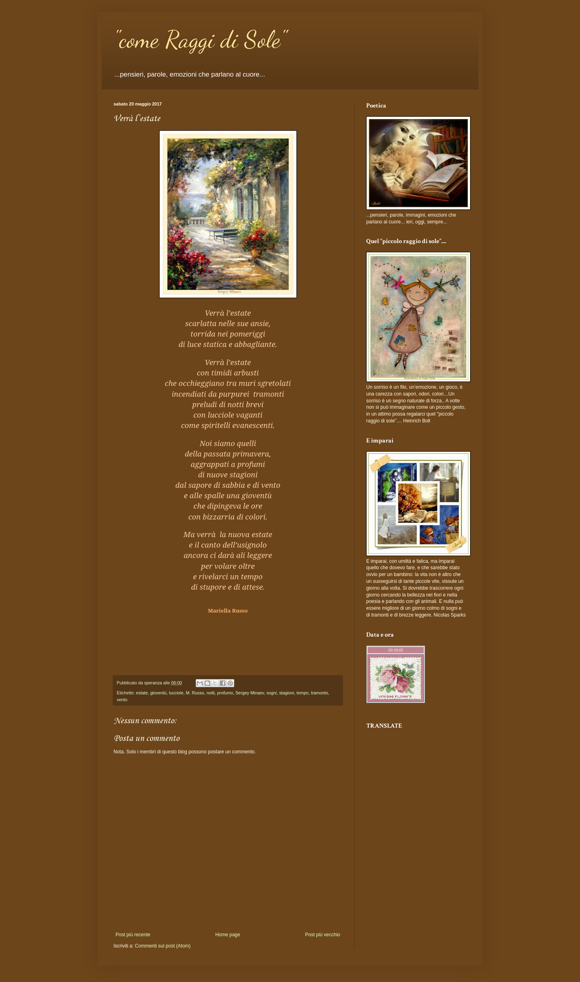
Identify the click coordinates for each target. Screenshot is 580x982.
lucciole (176, 692)
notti (211, 692)
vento (122, 699)
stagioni (286, 692)
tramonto (319, 692)
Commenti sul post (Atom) (163, 946)
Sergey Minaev (249, 692)
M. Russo (195, 692)
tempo (302, 692)
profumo (225, 692)
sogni (271, 692)
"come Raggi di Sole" (200, 39)
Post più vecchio (322, 934)
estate (142, 692)
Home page (227, 934)
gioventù (158, 692)
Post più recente (133, 934)
